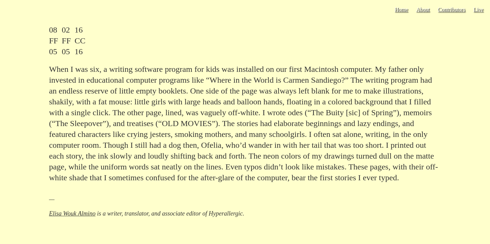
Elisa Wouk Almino (72, 213)
